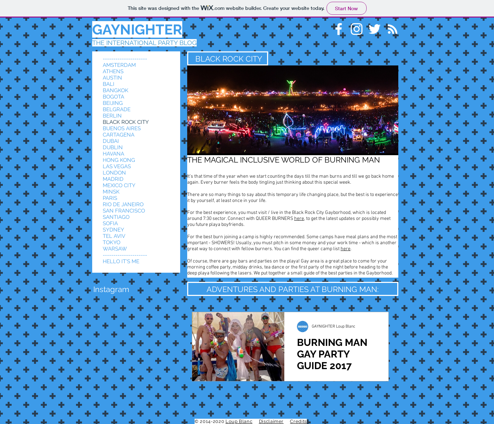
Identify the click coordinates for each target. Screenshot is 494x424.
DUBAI (111, 141)
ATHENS (113, 71)
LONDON (114, 173)
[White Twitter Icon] (374, 29)
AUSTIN (112, 78)
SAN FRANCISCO (124, 211)
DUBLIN (113, 147)
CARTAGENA (118, 135)
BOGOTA (113, 97)
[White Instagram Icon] (357, 29)
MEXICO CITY (119, 185)
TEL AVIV (114, 236)
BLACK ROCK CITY (126, 122)
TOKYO (111, 242)
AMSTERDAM (119, 65)
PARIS (110, 198)
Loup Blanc (239, 421)
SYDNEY (113, 230)
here (299, 219)
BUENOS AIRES (122, 128)
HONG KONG (119, 160)
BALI (108, 84)
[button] (111, 289)
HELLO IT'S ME (121, 261)
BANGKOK (115, 90)
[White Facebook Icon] (339, 29)
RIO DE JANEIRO (123, 204)
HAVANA (113, 154)
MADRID (113, 179)
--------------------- (125, 59)
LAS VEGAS (117, 166)
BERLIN (112, 116)
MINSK (111, 192)
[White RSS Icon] (392, 29)
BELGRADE (117, 109)
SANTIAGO (116, 217)
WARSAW (115, 249)
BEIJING (113, 103)
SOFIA (110, 223)
